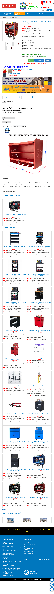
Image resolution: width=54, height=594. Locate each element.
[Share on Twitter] (4, 509)
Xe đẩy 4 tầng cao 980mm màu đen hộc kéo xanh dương (14, 247)
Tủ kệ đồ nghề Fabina (17, 14)
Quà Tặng (39, 13)
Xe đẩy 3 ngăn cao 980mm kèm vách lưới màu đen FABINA (15, 275)
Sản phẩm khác (9, 228)
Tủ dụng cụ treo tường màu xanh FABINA (39, 469)
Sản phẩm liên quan (11, 196)
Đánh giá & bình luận (28, 97)
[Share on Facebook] (2, 509)
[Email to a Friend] (5, 509)
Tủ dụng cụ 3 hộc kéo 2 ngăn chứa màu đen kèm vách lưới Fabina (15, 470)
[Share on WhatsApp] (0, 509)
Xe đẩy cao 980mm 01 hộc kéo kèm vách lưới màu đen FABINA (39, 275)
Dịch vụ (34, 13)
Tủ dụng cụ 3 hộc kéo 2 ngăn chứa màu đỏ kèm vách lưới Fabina (14, 358)
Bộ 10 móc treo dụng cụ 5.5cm (39, 358)
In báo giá (48, 60)
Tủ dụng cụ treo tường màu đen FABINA (15, 497)
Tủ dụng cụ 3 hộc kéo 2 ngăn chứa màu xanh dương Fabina (15, 442)
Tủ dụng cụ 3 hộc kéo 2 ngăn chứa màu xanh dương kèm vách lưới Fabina (39, 442)
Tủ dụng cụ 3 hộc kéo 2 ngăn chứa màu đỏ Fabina (39, 331)
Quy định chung (27, 542)
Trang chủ (4, 17)
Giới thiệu (17, 97)
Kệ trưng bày (27, 14)
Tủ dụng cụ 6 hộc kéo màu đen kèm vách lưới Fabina (39, 303)
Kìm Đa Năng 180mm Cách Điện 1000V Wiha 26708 (39, 386)
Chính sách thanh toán (28, 553)
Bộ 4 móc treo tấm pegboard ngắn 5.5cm (22, 69)
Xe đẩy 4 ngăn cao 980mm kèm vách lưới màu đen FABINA (15, 303)
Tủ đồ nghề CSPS (8, 14)
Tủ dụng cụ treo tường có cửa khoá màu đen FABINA (15, 215)
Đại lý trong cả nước (12, 513)
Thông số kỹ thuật (8, 97)
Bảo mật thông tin (27, 555)
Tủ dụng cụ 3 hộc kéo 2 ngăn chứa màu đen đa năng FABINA (39, 414)
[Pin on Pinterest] (7, 509)
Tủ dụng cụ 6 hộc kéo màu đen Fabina (14, 330)
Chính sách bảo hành (28, 551)
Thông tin (44, 13)
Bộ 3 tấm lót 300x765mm (14, 73)
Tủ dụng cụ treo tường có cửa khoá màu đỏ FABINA (35, 23)
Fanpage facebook (42, 564)
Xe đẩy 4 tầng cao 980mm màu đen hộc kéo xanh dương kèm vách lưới (39, 247)
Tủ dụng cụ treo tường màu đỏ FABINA (39, 497)
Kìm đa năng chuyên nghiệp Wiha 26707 (14, 413)
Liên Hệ (48, 13)
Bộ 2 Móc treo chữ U (15, 385)
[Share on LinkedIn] (8, 509)
